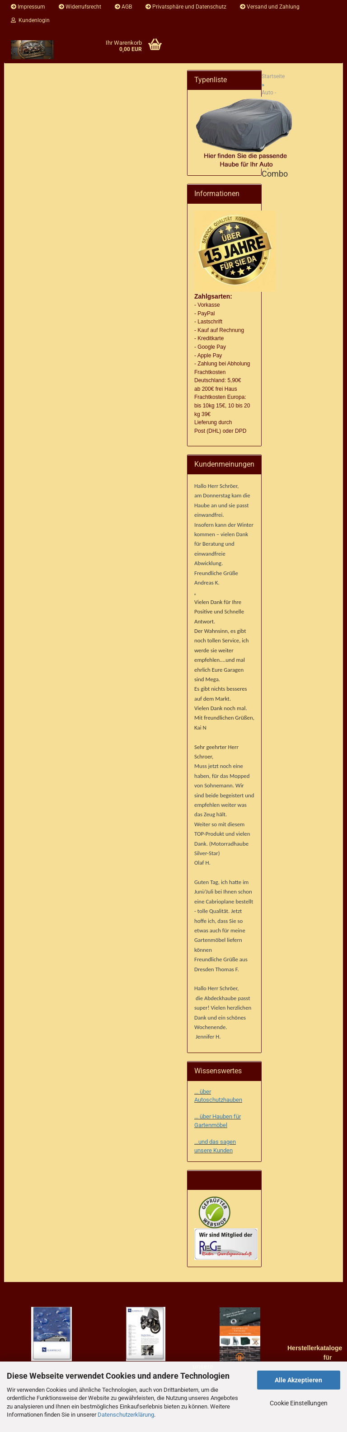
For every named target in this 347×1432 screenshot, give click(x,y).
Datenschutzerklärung (126, 1414)
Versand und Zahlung (270, 7)
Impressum (28, 7)
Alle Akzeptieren (298, 1380)
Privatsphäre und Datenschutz (185, 7)
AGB (123, 7)
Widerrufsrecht (80, 7)
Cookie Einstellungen (299, 1403)
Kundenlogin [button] (30, 20)
